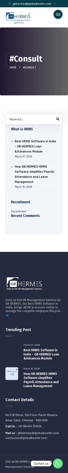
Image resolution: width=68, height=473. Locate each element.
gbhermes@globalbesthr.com (30, 3)
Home (13, 67)
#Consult (29, 67)
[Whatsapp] (58, 463)
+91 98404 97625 (30, 426)
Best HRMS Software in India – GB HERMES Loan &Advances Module (35, 146)
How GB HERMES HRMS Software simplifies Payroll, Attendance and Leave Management (35, 174)
